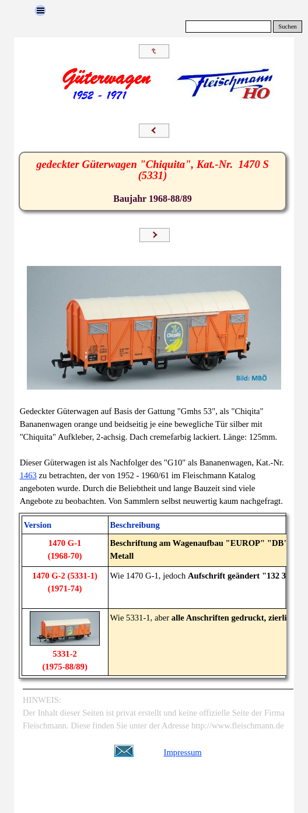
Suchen (287, 26)
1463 (28, 475)
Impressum (183, 752)
